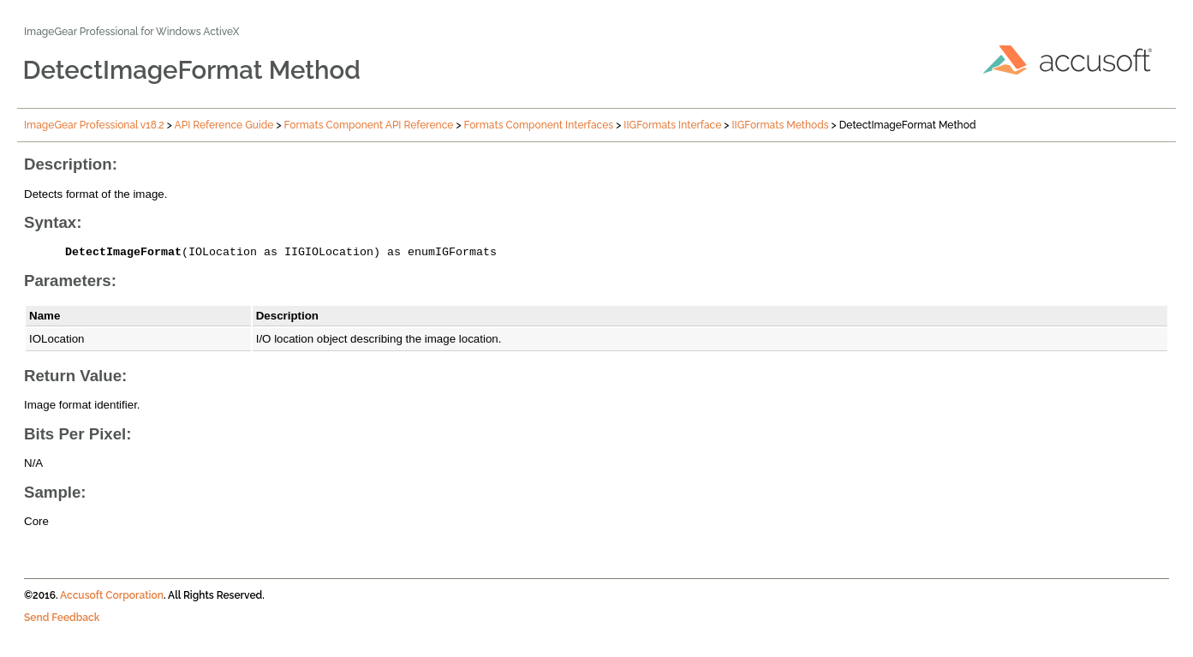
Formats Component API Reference (369, 125)
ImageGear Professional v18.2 (94, 125)
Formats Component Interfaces (539, 125)
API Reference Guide (224, 125)
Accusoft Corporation (112, 598)
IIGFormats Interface (672, 125)
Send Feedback (61, 620)
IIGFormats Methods (780, 125)
